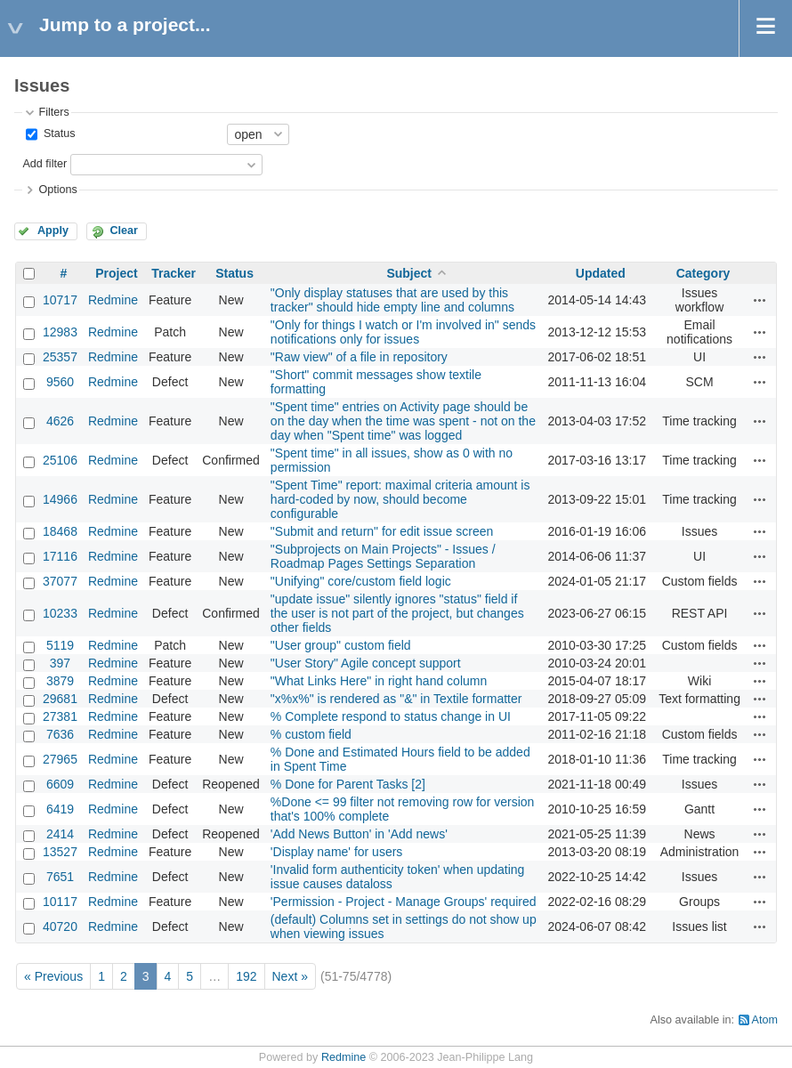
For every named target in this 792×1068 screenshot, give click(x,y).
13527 (60, 852)
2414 (60, 834)
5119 (60, 645)
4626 (60, 421)
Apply (53, 230)
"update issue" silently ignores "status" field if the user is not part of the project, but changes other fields (397, 613)
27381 (60, 716)
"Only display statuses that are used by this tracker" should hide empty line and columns (392, 300)
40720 (60, 926)
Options (57, 189)
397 (60, 663)
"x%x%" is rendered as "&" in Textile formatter (396, 699)
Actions (760, 300)
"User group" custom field (341, 645)
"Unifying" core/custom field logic (361, 581)
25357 (60, 357)
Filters (53, 112)
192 (246, 976)
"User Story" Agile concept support (366, 663)
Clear (123, 230)
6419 (60, 809)
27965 (60, 759)
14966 (60, 499)
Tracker (173, 273)
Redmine (113, 300)
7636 (60, 734)
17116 (60, 556)
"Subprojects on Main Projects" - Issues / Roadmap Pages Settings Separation (383, 556)
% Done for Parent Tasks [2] (348, 784)
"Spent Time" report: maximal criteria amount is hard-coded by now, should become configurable (400, 499)
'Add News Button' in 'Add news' (359, 834)
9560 (60, 382)
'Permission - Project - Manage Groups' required (404, 901)
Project (116, 273)
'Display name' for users (337, 852)
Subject (409, 273)
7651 (60, 877)
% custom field (311, 734)
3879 (60, 681)
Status (57, 133)
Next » (290, 976)
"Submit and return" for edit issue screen (382, 531)
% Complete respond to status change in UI (391, 716)
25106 (60, 460)
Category (703, 273)
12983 (60, 332)
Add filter (44, 164)
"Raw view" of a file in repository (359, 357)
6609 (60, 784)
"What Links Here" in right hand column (379, 681)
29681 (60, 699)
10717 (60, 300)
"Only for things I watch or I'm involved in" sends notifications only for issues (403, 332)
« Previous (53, 976)
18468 (60, 531)
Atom (765, 1020)
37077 (60, 581)
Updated (601, 273)
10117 (60, 901)
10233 (60, 613)
